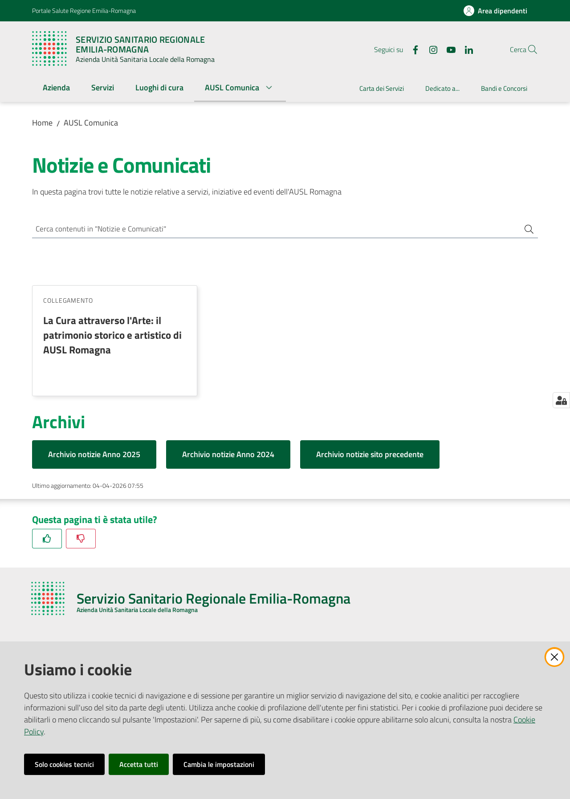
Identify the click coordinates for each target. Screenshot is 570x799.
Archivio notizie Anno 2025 (94, 456)
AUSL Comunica (91, 123)
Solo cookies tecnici (64, 764)
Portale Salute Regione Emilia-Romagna (84, 10)
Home (42, 123)
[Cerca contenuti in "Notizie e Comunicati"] (272, 229)
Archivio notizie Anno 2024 (228, 456)
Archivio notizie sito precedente (369, 456)
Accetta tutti (138, 764)
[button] (527, 49)
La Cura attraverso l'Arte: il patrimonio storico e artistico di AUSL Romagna (112, 336)
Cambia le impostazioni (218, 764)
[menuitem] (56, 88)
